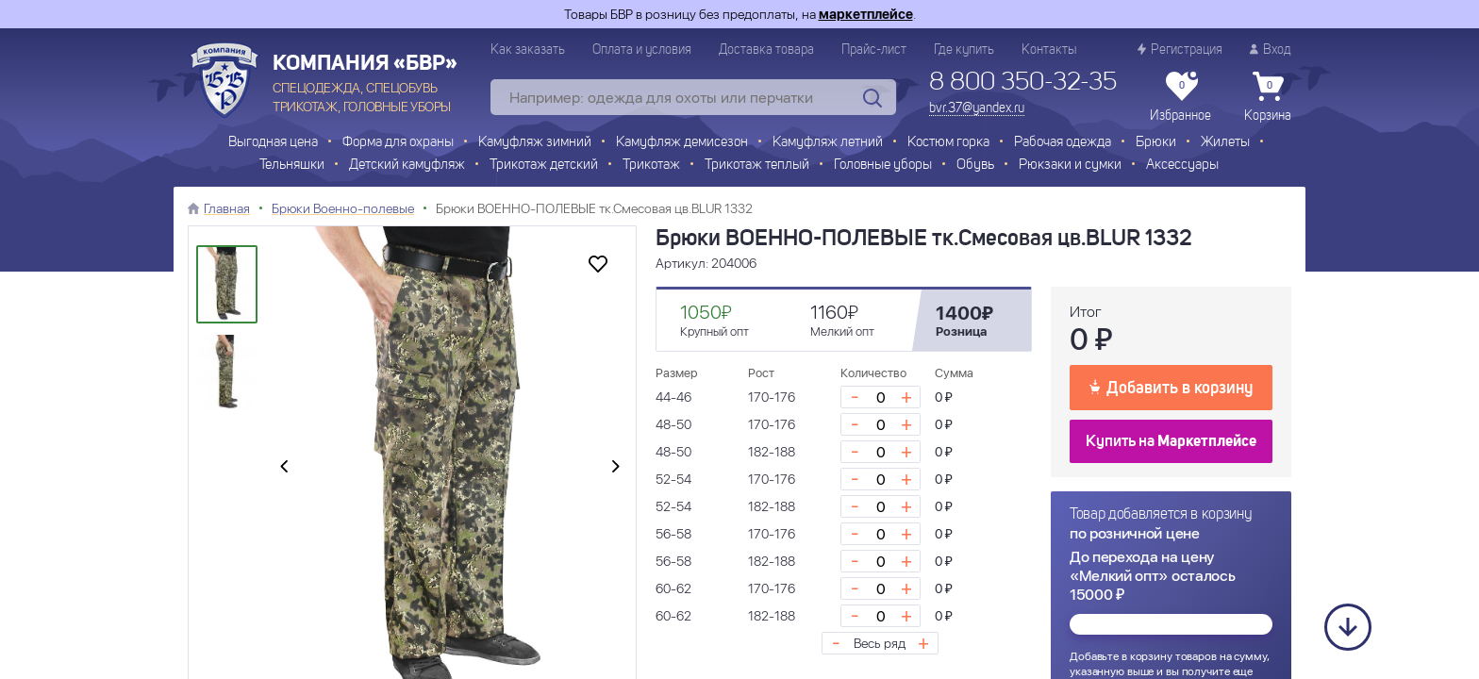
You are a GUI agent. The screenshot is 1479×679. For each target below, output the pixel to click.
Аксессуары (1182, 165)
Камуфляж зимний (534, 143)
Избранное (1180, 97)
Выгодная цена (273, 143)
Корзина (1267, 97)
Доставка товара (766, 50)
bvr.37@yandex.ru (976, 108)
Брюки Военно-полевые (343, 208)
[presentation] (284, 468)
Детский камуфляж (407, 165)
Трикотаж (651, 165)
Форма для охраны (398, 143)
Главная (227, 208)
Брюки (1156, 143)
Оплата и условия (641, 50)
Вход (1270, 49)
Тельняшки (291, 165)
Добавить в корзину (1171, 386)
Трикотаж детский (544, 165)
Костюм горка (948, 143)
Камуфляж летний (828, 143)
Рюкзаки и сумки (1070, 165)
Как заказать (527, 50)
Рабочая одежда (1062, 143)
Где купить (964, 50)
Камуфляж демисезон (682, 143)
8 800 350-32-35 (1023, 83)
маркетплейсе (866, 14)
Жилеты (1225, 143)
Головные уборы (883, 165)
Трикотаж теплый (757, 165)
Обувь (975, 165)
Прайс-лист (873, 50)
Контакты (1049, 50)
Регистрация (1180, 49)
